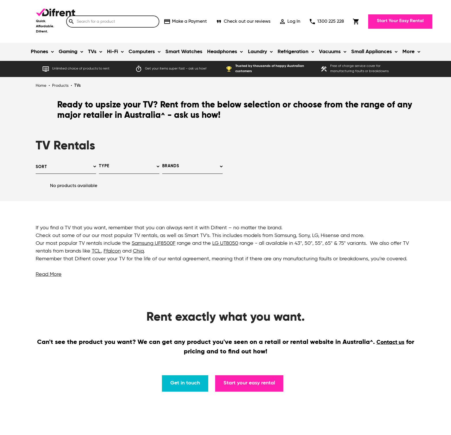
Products (60, 86)
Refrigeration (293, 51)
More (408, 51)
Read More (49, 274)
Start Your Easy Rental (400, 21)
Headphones (222, 51)
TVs (92, 51)
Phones (39, 51)
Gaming (68, 51)
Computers (142, 51)
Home (41, 86)
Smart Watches (183, 51)
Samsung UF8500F (153, 243)
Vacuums (330, 51)
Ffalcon (112, 251)
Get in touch (185, 383)
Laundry (257, 51)
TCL (96, 251)
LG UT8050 (225, 243)
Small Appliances (371, 51)
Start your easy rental (249, 383)
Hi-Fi (112, 51)
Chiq (138, 251)
